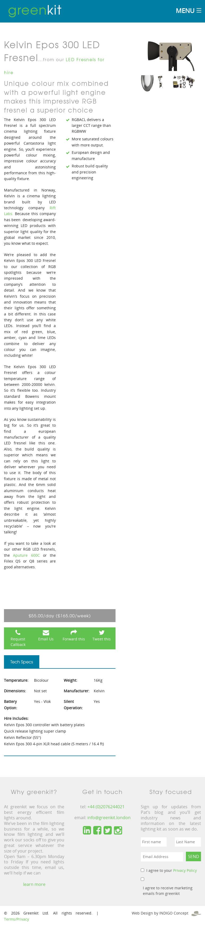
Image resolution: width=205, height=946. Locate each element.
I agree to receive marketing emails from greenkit (168, 890)
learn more (34, 884)
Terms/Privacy (16, 919)
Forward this (74, 638)
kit (35, 9)
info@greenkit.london (109, 817)
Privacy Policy (185, 870)
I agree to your (171, 870)
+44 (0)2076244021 (106, 807)
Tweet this (101, 638)
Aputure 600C (26, 555)
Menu (185, 10)
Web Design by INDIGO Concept (166, 913)
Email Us (46, 638)
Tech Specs (21, 661)
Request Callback (18, 641)
